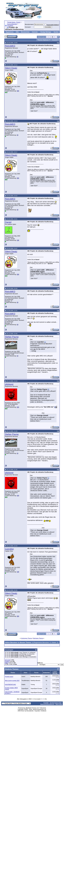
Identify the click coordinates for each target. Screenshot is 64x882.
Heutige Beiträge (45, 32)
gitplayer (9, 384)
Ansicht (54, 40)
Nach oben (58, 704)
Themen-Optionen (43, 40)
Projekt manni (9, 676)
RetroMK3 (10, 46)
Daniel (8, 222)
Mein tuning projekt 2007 (12, 680)
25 (18, 91)
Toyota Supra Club (55, 702)
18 (18, 240)
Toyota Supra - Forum (13, 22)
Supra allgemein (12, 24)
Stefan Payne (12, 337)
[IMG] (6, 662)
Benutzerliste (25, 32)
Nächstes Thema (38, 638)
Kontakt (46, 702)
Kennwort (27, 27)
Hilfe (17, 32)
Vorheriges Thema (26, 638)
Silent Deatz (11, 68)
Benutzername (29, 24)
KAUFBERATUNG (10, 684)
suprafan (9, 549)
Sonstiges (10, 25)
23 (18, 407)
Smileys (7, 661)
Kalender (35, 32)
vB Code (7, 660)
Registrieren (9, 32)
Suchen (56, 32)
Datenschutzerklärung (47, 704)
